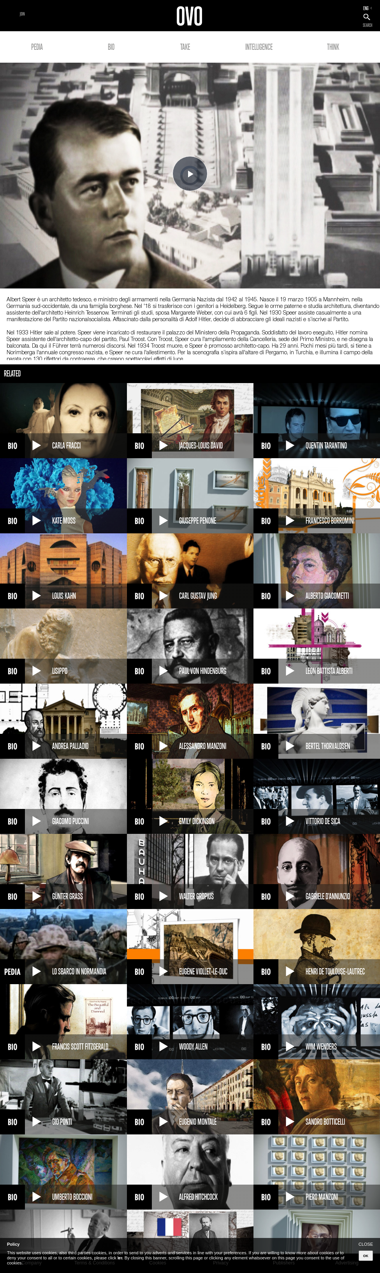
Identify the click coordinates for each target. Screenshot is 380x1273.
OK (366, 1256)
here (120, 1258)
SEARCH (367, 25)
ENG (366, 8)
